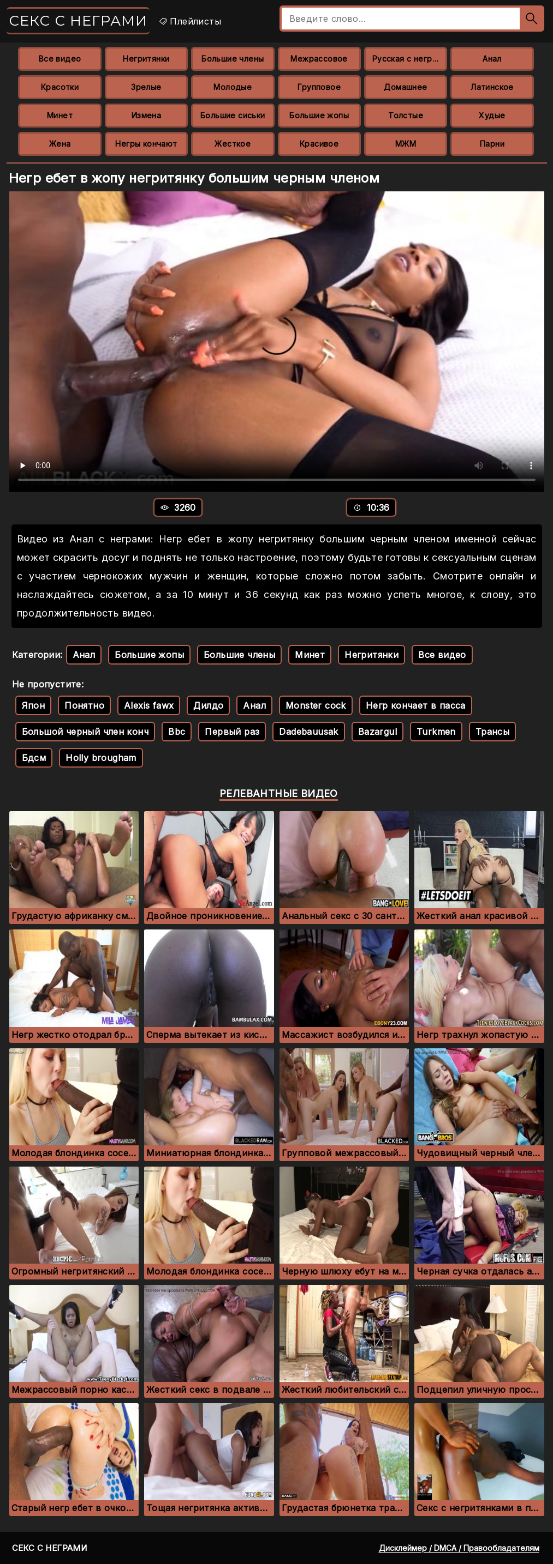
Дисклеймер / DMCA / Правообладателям (459, 1548)
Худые (492, 115)
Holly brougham (101, 757)
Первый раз (232, 731)
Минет (60, 115)
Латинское (492, 87)
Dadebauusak (308, 731)
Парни (492, 143)
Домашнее (405, 87)
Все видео (60, 58)
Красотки (60, 87)
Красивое (319, 143)
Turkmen (436, 731)
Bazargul (377, 731)
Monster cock (316, 705)
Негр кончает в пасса (416, 705)
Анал (492, 58)
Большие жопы (319, 115)
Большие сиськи (232, 115)
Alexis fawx (149, 705)
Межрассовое (318, 58)
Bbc (176, 731)
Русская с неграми (409, 58)
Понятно (84, 705)
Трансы (492, 731)
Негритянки (146, 58)
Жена (60, 143)
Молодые (232, 87)
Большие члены (232, 58)
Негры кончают (146, 143)
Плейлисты (189, 21)
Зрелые (146, 87)
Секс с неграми (78, 20)
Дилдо (208, 705)
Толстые (405, 115)
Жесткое (233, 143)
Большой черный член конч (85, 731)
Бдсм (34, 757)
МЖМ (405, 143)
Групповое (319, 87)
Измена (146, 115)
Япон (33, 705)
